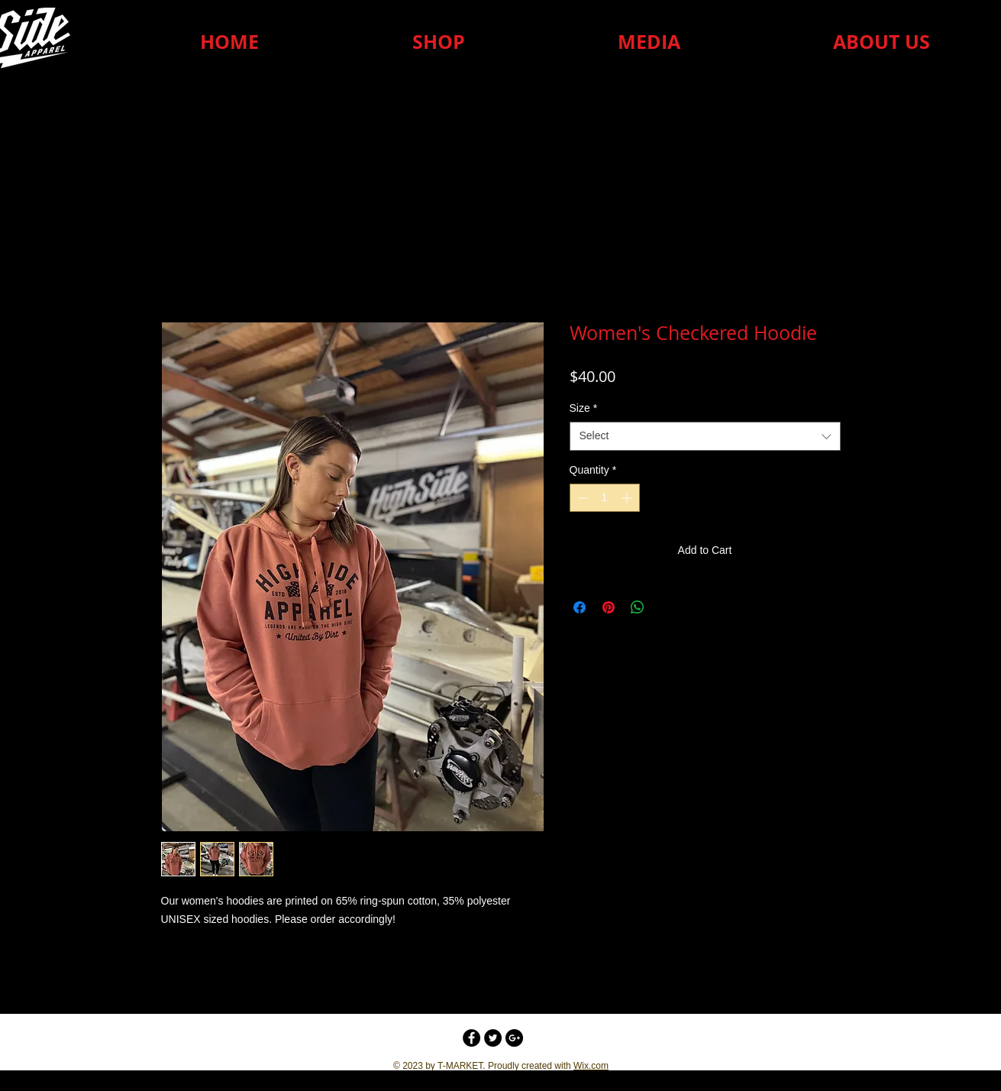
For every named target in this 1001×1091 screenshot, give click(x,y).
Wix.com (591, 1065)
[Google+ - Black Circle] (514, 1038)
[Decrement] (581, 497)
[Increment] (628, 497)
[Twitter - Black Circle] (493, 1038)
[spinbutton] (604, 497)
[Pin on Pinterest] (608, 607)
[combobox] (705, 436)
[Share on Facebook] (579, 607)
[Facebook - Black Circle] (471, 1038)
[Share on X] (666, 607)
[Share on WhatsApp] (637, 607)
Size (584, 408)
